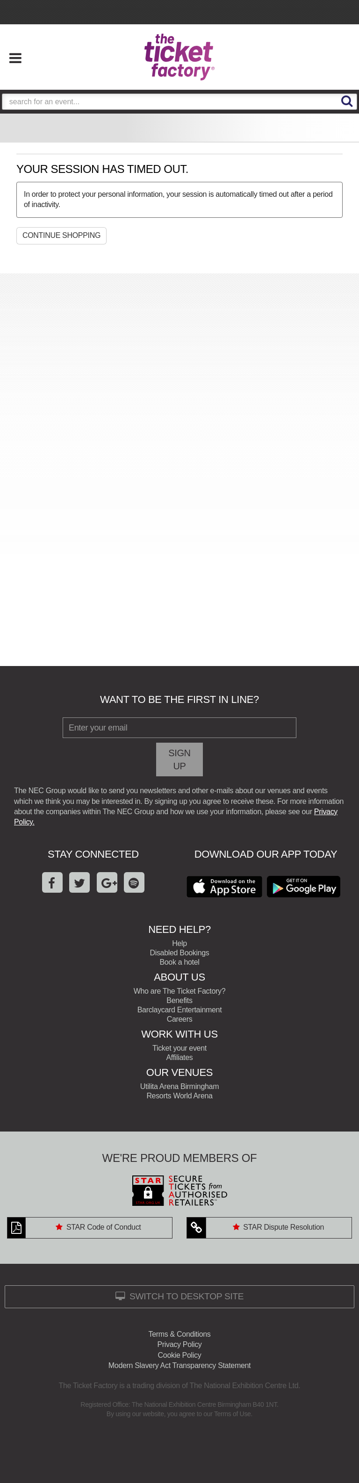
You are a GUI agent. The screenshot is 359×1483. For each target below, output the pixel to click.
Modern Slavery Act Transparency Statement (179, 1365)
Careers (180, 1019)
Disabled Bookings (179, 953)
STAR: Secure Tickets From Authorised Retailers (179, 1190)
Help (179, 943)
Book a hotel (179, 962)
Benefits (179, 1000)
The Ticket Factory (179, 57)
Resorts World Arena (179, 1096)
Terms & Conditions (180, 1334)
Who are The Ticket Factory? (179, 991)
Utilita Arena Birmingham (179, 1086)
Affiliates (179, 1057)
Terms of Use (232, 1414)
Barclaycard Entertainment (179, 1010)
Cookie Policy (179, 1355)
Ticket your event (179, 1048)
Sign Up (179, 759)
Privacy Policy (179, 1344)
